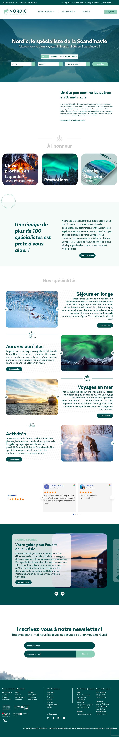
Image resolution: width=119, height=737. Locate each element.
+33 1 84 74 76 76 (83, 707)
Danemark (50, 692)
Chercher (100, 64)
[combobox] (23, 64)
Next (58, 309)
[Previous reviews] (43, 497)
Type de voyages (45, 12)
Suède (49, 707)
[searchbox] (21, 64)
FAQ (102, 728)
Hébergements (20, 697)
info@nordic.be (101, 695)
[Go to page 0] (73, 514)
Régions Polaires (52, 705)
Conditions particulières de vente (79, 728)
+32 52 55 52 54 (101, 697)
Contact (86, 12)
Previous (6, 309)
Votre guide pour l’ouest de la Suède (36, 547)
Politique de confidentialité (58, 728)
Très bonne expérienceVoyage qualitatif (88, 497)
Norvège (50, 702)
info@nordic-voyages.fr (85, 705)
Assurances (96, 728)
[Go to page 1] (75, 514)
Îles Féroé (50, 697)
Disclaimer (43, 728)
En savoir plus (23, 582)
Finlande (50, 695)
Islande (49, 700)
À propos (5, 695)
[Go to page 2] (77, 514)
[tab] (45, 56)
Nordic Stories (7, 692)
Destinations (67, 12)
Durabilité (18, 700)
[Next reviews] (112, 497)
